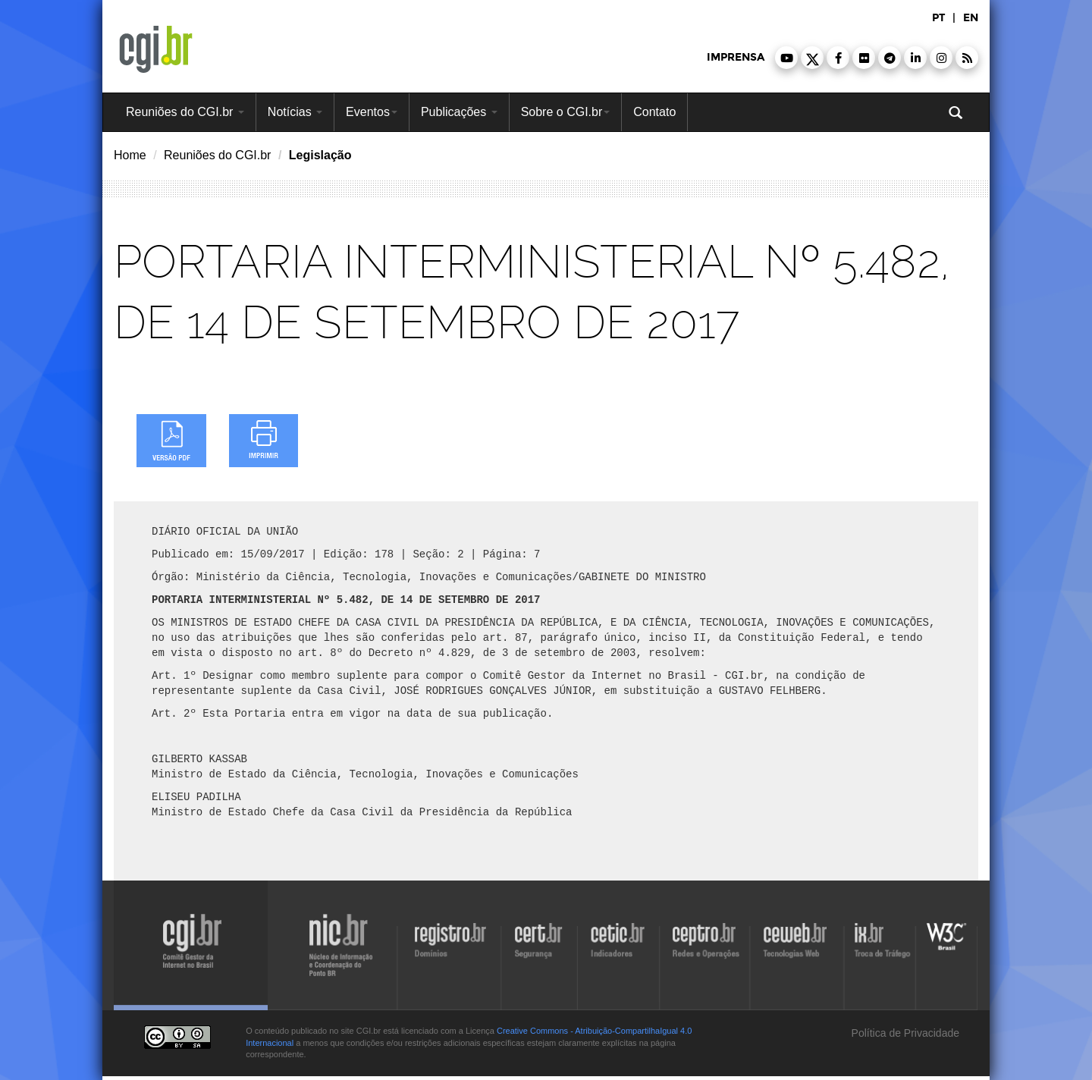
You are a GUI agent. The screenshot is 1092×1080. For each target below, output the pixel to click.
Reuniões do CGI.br (185, 111)
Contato (654, 111)
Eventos (371, 111)
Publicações (459, 111)
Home (130, 155)
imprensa (735, 57)
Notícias (295, 111)
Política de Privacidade (904, 1033)
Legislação (320, 155)
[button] (786, 57)
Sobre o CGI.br (565, 111)
